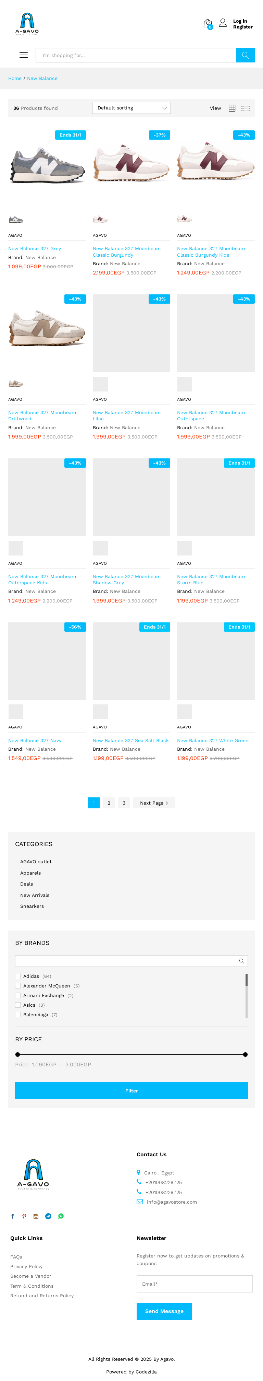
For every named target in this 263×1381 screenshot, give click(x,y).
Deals (26, 884)
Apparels (30, 873)
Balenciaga (35, 1014)
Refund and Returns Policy (42, 1295)
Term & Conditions (31, 1286)
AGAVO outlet (36, 861)
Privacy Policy (26, 1266)
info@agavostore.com (172, 1202)
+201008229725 (163, 1182)
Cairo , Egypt (158, 1172)
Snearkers (32, 906)
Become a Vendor (30, 1276)
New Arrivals (34, 895)
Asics (29, 1005)
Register (243, 27)
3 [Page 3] (124, 803)
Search (245, 55)
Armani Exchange (43, 995)
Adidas (31, 976)
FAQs (16, 1257)
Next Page (154, 803)
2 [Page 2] (109, 803)
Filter (131, 1090)
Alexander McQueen (46, 985)
